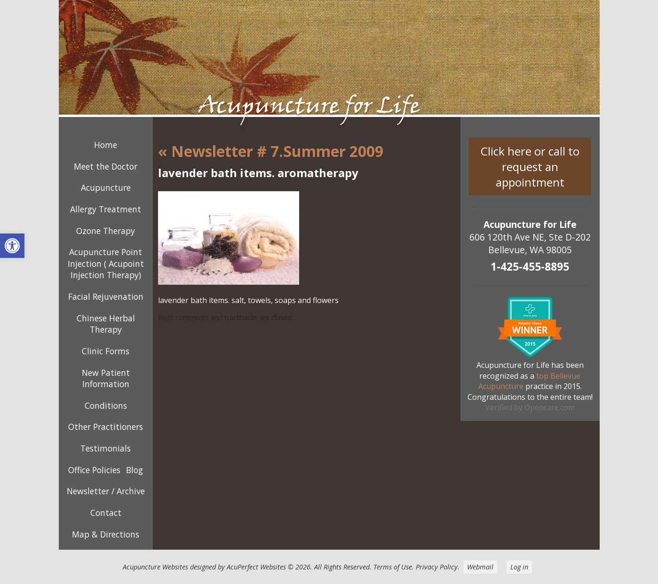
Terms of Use (392, 566)
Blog (134, 469)
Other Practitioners (105, 426)
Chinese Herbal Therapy (106, 323)
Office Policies (94, 469)
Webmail (480, 566)
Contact (105, 512)
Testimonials (105, 448)
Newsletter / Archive (106, 491)
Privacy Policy (437, 566)
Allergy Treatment (105, 209)
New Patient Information (106, 378)
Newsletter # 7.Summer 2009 (270, 151)
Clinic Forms (105, 351)
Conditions (106, 405)
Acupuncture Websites (155, 566)
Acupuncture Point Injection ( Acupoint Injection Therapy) (106, 263)
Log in (519, 566)
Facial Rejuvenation (105, 296)
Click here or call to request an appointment (530, 166)
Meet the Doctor (105, 166)
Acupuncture (106, 187)
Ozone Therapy (105, 230)
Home (105, 144)
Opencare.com (549, 407)
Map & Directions (105, 534)
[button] (12, 246)
